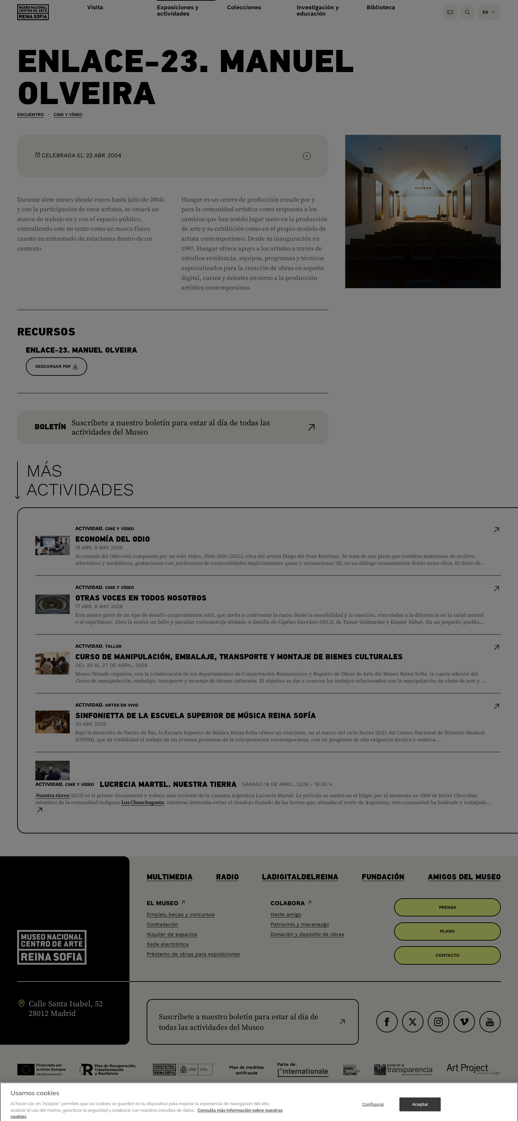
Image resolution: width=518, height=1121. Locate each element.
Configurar (373, 1110)
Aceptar (420, 1110)
